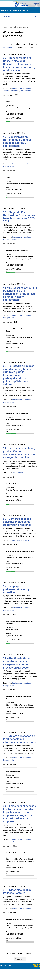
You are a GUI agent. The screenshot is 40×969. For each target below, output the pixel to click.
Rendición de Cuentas (11, 91)
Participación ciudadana (21, 88)
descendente (24, 44)
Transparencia (25, 91)
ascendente (7, 48)
